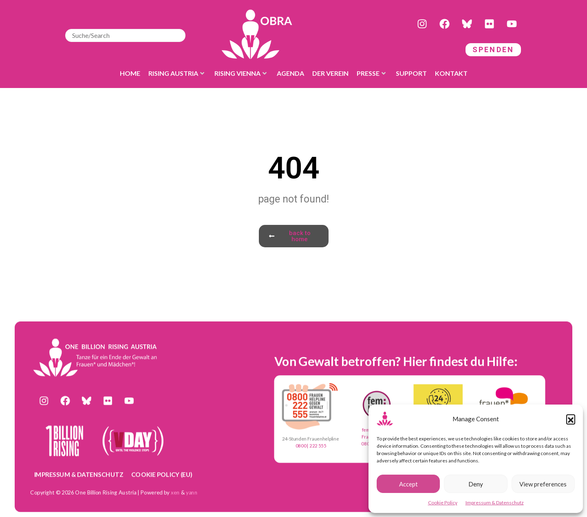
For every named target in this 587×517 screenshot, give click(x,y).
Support (411, 73)
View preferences (543, 484)
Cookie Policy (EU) (161, 473)
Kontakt (451, 73)
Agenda (290, 73)
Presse (371, 73)
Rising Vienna (240, 73)
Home (130, 73)
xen (175, 492)
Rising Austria (176, 73)
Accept (408, 484)
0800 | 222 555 (311, 446)
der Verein (330, 73)
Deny (475, 484)
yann (192, 492)
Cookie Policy (442, 502)
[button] (571, 419)
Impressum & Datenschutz (495, 502)
